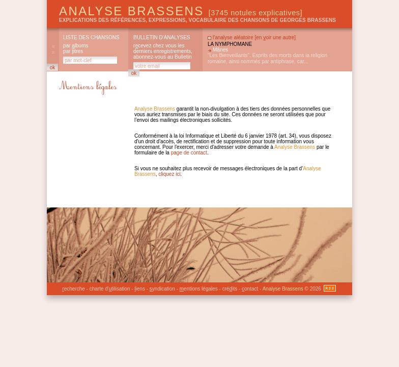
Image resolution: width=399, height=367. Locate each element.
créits (229, 289)
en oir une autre (275, 37)
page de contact (189, 152)
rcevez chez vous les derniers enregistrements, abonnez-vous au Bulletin (162, 51)
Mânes (220, 50)
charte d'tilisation (110, 289)
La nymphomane (230, 44)
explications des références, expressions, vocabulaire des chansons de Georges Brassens (197, 20)
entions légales (199, 289)
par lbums (75, 45)
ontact (250, 289)
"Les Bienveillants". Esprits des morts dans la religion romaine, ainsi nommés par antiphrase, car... (267, 58)
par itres (73, 51)
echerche (73, 289)
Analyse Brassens (180, 11)
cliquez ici (169, 174)
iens (139, 289)
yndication (162, 289)
